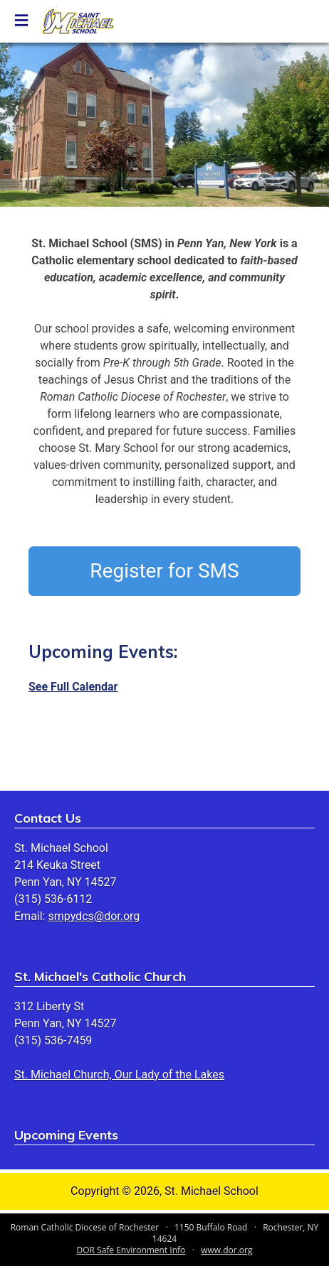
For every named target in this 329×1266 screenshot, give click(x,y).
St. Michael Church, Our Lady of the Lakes (119, 1074)
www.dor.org (226, 1250)
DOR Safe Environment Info (131, 1250)
